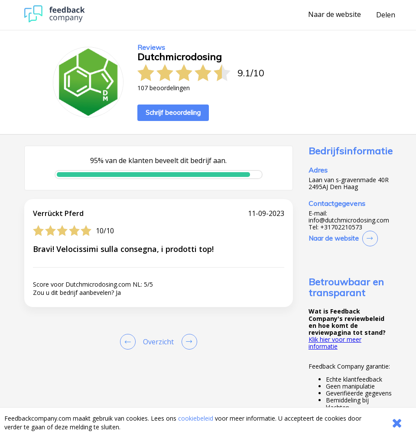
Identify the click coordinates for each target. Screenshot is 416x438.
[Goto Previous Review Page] (129, 342)
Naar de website (334, 14)
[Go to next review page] (187, 342)
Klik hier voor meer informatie (335, 342)
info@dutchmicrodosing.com (349, 220)
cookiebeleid (195, 418)
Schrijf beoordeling (173, 112)
